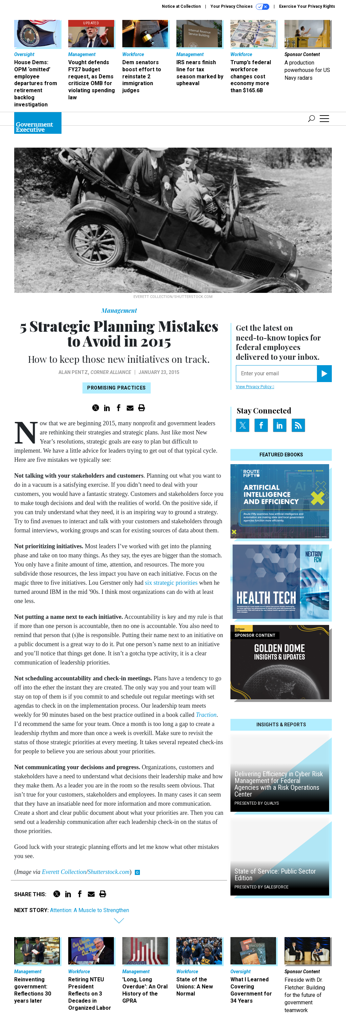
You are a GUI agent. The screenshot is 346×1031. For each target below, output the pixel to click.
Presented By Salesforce (261, 887)
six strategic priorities (171, 582)
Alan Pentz (73, 372)
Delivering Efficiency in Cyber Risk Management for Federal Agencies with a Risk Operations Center (278, 784)
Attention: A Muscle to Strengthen (89, 910)
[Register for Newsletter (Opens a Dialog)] (324, 374)
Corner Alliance (111, 372)
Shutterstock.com (108, 872)
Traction (206, 714)
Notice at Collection (181, 6)
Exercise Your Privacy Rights (307, 6)
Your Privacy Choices (240, 7)
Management (119, 310)
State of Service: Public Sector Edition (275, 874)
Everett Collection (64, 872)
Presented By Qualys (256, 803)
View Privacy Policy (255, 386)
